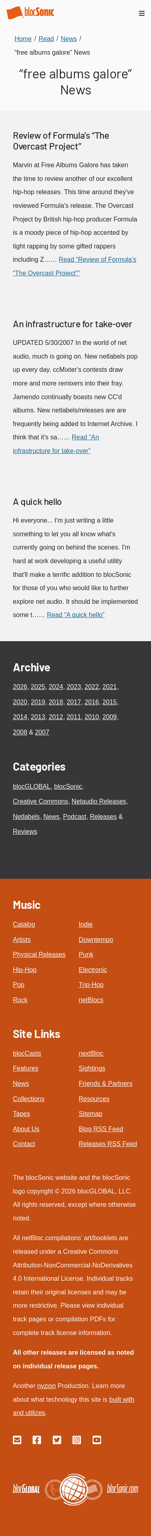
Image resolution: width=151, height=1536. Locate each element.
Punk (86, 954)
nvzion (46, 1385)
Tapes (21, 1113)
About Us (26, 1129)
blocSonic (68, 786)
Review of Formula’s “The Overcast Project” (61, 140)
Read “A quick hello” (75, 614)
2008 (20, 732)
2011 (73, 717)
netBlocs (91, 1000)
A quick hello (37, 501)
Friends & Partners (105, 1083)
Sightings (92, 1068)
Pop (18, 984)
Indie (86, 924)
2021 (109, 686)
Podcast (75, 816)
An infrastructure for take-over (72, 323)
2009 (109, 717)
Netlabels (26, 816)
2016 (92, 702)
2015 (109, 702)
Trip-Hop (91, 984)
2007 (42, 732)
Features (25, 1068)
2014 (20, 717)
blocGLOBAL (31, 786)
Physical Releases (39, 954)
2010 (92, 717)
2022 (92, 686)
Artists (22, 939)
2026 (20, 686)
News (51, 816)
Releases (103, 816)
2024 (56, 686)
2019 (38, 702)
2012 (56, 717)
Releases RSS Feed (108, 1143)
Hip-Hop (25, 969)
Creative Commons (40, 801)
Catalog (24, 924)
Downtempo (96, 939)
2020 (20, 702)
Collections (28, 1098)
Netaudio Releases (99, 801)
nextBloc (91, 1053)
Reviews (25, 831)
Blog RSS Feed (101, 1129)
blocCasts (27, 1053)
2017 (73, 702)
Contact (24, 1143)
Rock (20, 1000)
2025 (38, 686)
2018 (56, 702)
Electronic (93, 969)
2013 (38, 717)
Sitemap (91, 1113)
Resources (94, 1098)
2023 (73, 686)
